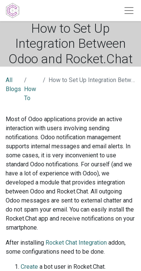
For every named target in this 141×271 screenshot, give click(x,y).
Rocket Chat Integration (76, 242)
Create (29, 266)
